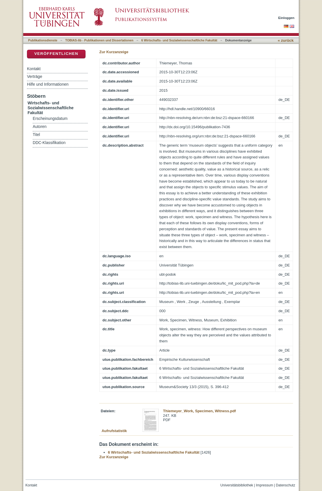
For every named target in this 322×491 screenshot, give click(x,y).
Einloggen (286, 18)
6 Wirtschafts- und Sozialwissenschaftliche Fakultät (179, 40)
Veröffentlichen (56, 53)
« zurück (286, 40)
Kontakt (33, 68)
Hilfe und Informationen (48, 84)
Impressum (264, 485)
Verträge (34, 76)
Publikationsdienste (42, 40)
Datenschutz (285, 485)
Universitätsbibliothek (236, 485)
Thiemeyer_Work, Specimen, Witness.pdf (199, 411)
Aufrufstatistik (114, 431)
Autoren (39, 126)
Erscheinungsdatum (50, 118)
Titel (36, 135)
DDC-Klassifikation (49, 143)
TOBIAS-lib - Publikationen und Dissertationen (99, 40)
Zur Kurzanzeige (113, 52)
